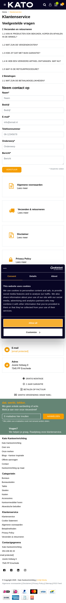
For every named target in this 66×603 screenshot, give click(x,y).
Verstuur (11, 169)
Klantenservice (16, 12)
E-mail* (6, 117)
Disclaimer (27, 583)
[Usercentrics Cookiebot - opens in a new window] (50, 268)
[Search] (44, 4)
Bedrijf (5, 105)
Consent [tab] (11, 276)
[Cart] (61, 4)
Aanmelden (53, 416)
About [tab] (54, 276)
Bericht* (6, 153)
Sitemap (48, 583)
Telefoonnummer (11, 129)
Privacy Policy (38, 583)
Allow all (33, 323)
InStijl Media (42, 580)
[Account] (50, 4)
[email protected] (20, 351)
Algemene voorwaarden (11, 583)
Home (4, 12)
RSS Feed (57, 583)
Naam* (5, 92)
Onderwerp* (8, 141)
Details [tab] (33, 276)
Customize (33, 332)
